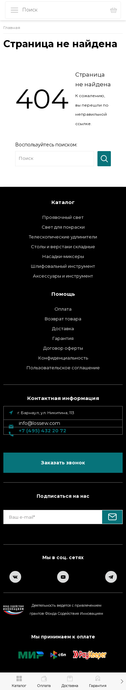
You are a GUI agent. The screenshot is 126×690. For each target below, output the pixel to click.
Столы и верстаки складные (63, 246)
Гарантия (63, 338)
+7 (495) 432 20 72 (42, 431)
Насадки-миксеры (63, 256)
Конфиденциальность (63, 358)
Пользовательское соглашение (63, 367)
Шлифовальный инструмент (63, 266)
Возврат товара (63, 318)
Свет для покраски (63, 227)
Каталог (63, 202)
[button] (122, 681)
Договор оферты (63, 348)
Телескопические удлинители (63, 236)
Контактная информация (63, 398)
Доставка (63, 328)
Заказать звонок (63, 463)
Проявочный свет (63, 217)
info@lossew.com (39, 423)
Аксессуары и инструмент (63, 276)
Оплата (63, 309)
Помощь (63, 294)
